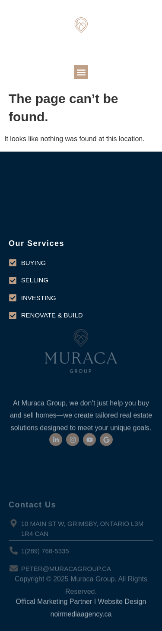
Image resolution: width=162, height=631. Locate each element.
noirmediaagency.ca (80, 620)
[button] (81, 72)
